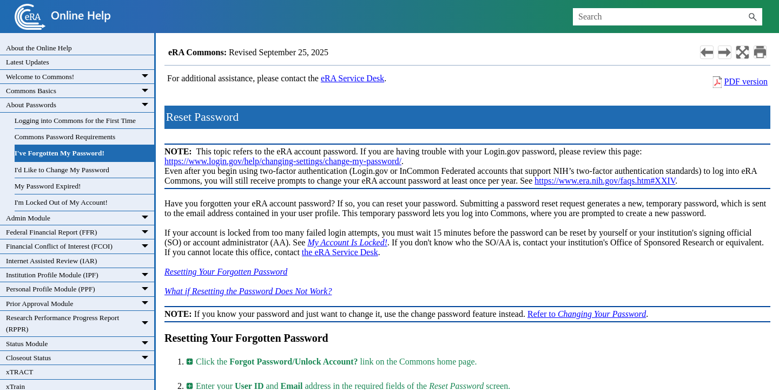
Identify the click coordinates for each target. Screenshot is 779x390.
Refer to (586, 313)
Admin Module (80, 218)
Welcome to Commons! (80, 77)
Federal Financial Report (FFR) (80, 232)
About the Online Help (39, 48)
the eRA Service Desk (340, 252)
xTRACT (19, 372)
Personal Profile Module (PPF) (80, 289)
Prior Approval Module (80, 304)
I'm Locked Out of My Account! (61, 202)
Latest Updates (27, 62)
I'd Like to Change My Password (62, 170)
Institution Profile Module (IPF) (80, 275)
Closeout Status (80, 358)
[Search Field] (667, 16)
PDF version (746, 81)
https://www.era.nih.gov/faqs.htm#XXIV (604, 180)
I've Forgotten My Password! (59, 153)
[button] (752, 16)
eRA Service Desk (352, 78)
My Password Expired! (48, 186)
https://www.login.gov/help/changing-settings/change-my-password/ (282, 161)
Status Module (80, 344)
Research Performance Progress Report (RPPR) (80, 323)
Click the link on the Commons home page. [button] (332, 361)
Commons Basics (80, 91)
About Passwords (80, 105)
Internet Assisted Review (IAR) (51, 261)
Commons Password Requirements (65, 137)
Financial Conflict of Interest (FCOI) (80, 246)
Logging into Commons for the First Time (75, 120)
